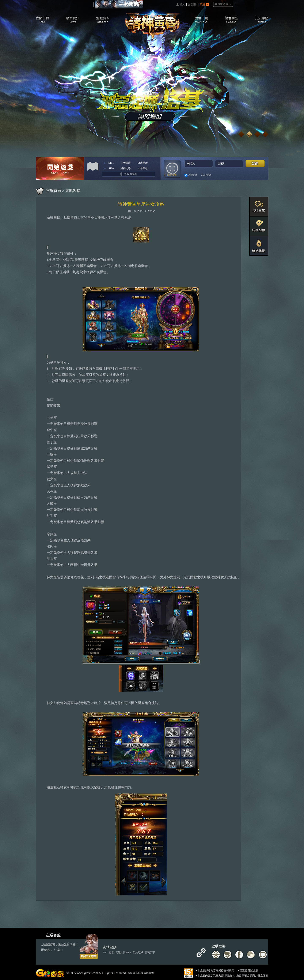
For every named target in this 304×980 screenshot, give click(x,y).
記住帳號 (191, 175)
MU (105, 952)
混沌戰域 (138, 952)
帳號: (199, 163)
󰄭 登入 (180, 4)
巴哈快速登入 (223, 175)
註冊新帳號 (170, 174)
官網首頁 (53, 191)
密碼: (229, 163)
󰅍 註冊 (192, 4)
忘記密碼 (206, 175)
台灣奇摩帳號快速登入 (231, 175)
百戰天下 (150, 952)
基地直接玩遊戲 (238, 175)
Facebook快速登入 (215, 175)
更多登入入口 (261, 175)
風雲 (111, 952)
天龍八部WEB (123, 952)
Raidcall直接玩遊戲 (253, 175)
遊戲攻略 (72, 191)
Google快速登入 (246, 175)
